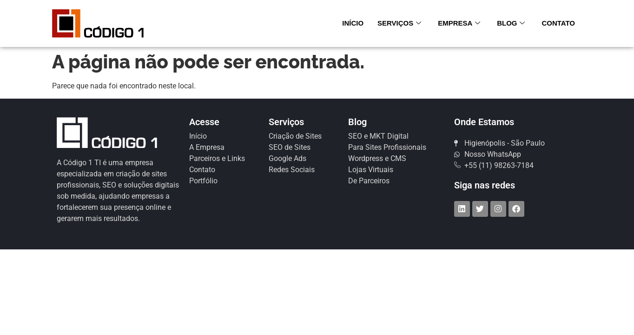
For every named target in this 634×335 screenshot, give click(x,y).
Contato (558, 23)
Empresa (459, 23)
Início (352, 23)
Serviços (399, 23)
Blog (511, 23)
